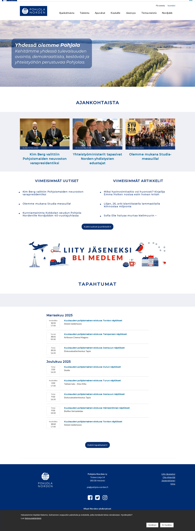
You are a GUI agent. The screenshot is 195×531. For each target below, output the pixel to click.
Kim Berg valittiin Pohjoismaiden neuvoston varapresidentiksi (45, 158)
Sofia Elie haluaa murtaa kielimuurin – (130, 214)
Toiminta (84, 11)
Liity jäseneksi (168, 472)
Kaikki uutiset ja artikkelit (97, 225)
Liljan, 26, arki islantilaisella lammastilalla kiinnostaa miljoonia (132, 204)
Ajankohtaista (66, 11)
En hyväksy (167, 525)
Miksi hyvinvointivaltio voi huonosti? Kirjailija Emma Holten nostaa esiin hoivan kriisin (134, 192)
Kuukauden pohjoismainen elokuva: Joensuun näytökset (94, 346)
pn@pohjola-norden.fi (97, 485)
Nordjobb (167, 11)
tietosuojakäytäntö (33, 518)
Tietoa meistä (148, 11)
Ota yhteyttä (169, 476)
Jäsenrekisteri (168, 479)
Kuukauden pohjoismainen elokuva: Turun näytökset (92, 379)
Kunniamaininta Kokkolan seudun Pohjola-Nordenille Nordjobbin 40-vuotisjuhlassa (52, 213)
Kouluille (115, 11)
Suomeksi (171, 4)
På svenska (160, 4)
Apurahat (100, 11)
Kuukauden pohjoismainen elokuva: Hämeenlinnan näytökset (97, 406)
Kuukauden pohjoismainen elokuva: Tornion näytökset (93, 319)
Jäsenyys (131, 11)
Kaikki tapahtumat (97, 443)
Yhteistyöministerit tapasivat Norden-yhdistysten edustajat (97, 158)
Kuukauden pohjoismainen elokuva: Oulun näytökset (92, 365)
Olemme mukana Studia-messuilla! (150, 156)
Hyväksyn (152, 525)
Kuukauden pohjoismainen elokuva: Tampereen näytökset (95, 333)
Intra (172, 482)
